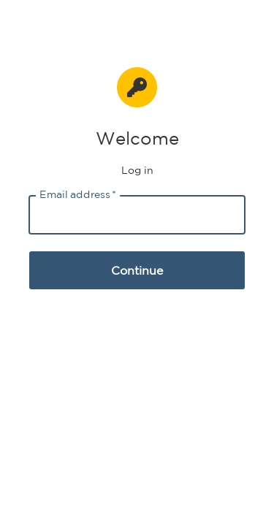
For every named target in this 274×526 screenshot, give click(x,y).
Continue (137, 270)
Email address (77, 194)
